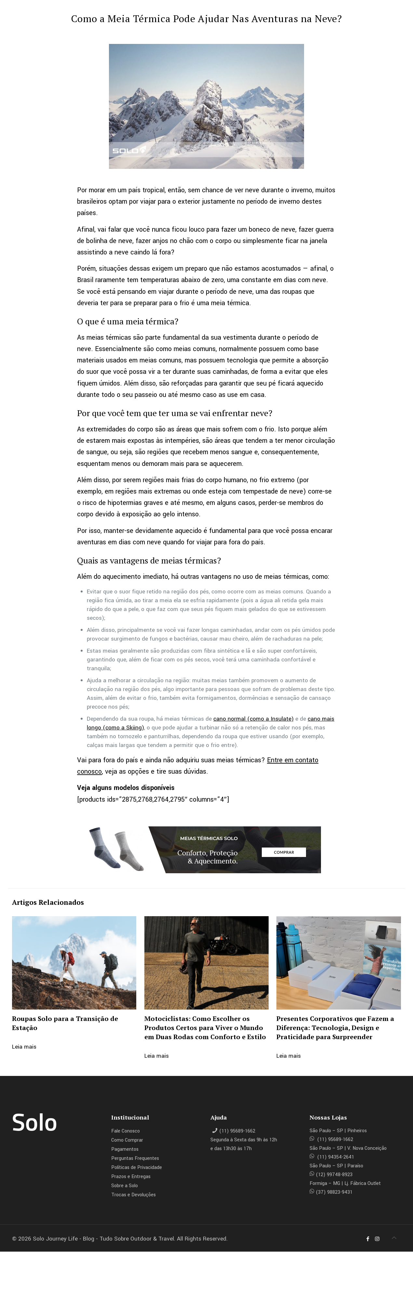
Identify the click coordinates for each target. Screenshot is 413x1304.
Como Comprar (127, 1140)
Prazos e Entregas (131, 1176)
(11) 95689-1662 (237, 1131)
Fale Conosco (125, 1131)
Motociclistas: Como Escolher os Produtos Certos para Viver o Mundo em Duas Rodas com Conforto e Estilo (205, 1027)
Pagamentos (125, 1149)
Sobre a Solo (124, 1185)
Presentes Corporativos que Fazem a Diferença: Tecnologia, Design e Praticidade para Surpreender (335, 1027)
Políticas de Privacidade (136, 1167)
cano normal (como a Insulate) (253, 719)
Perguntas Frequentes (135, 1158)
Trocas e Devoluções (133, 1194)
